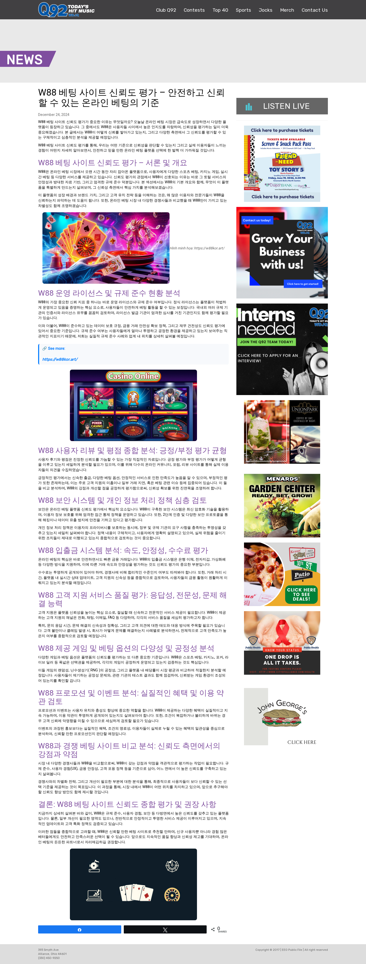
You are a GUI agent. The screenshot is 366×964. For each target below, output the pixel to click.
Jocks (265, 10)
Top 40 (220, 10)
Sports (243, 10)
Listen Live (278, 106)
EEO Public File (292, 950)
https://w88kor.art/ (59, 359)
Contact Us (315, 10)
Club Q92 (166, 10)
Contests (194, 10)
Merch (287, 10)
